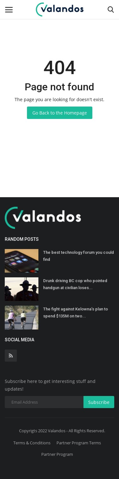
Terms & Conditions (31, 443)
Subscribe (98, 402)
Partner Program (57, 454)
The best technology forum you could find (78, 256)
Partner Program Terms (78, 443)
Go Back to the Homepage (59, 113)
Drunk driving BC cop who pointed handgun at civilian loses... (75, 284)
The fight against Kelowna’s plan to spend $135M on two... (75, 312)
